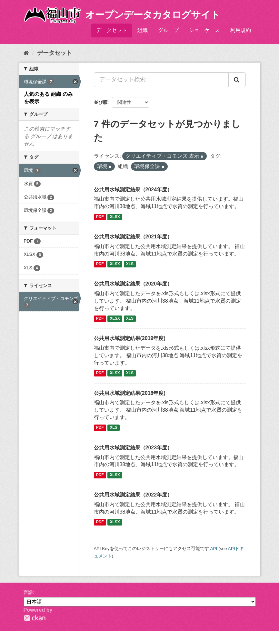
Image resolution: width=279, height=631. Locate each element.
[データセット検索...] (161, 79)
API (213, 548)
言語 (28, 592)
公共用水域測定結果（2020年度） (133, 283)
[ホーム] (26, 53)
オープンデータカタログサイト (152, 14)
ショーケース (204, 30)
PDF (100, 217)
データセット (111, 30)
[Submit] (237, 79)
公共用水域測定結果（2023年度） (133, 447)
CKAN (34, 618)
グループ (168, 30)
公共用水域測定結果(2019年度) (129, 338)
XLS (130, 264)
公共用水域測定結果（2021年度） (133, 236)
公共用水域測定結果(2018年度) (129, 393)
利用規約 (240, 30)
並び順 (100, 102)
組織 (142, 30)
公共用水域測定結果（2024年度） (133, 189)
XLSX (115, 217)
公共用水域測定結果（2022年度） (133, 494)
